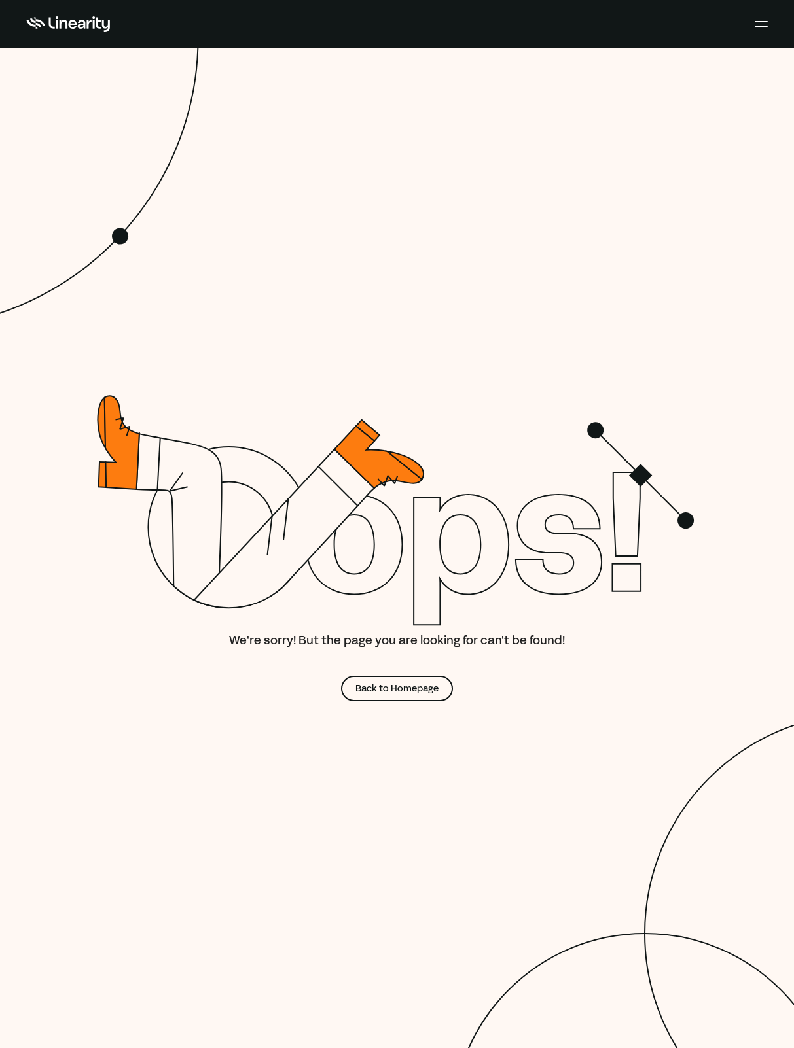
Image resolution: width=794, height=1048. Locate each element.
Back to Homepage (397, 688)
